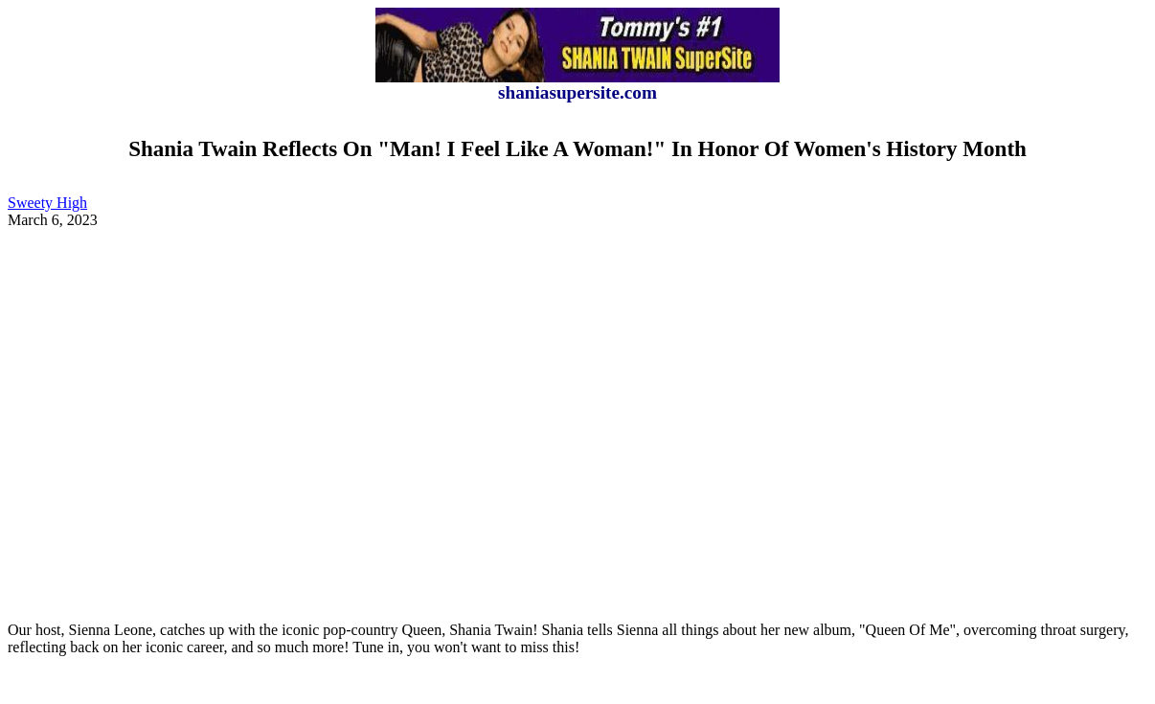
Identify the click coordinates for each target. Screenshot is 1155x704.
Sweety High (47, 202)
